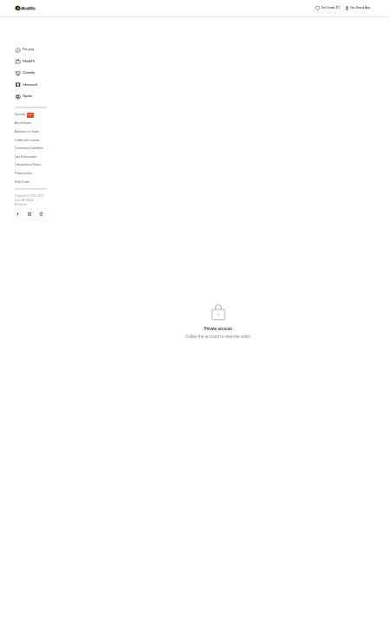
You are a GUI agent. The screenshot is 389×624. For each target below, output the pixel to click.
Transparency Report (28, 164)
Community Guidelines (29, 148)
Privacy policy (23, 173)
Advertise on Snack (27, 131)
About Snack (23, 123)
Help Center (22, 182)
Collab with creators (27, 140)
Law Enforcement (25, 157)
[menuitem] (32, 50)
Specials (24, 115)
